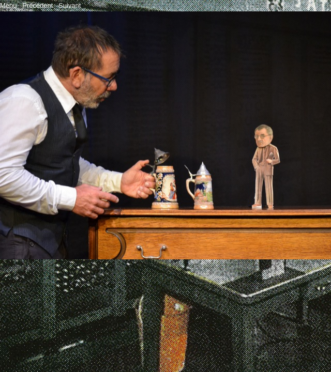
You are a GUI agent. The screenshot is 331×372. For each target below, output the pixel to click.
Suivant (69, 5)
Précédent (37, 5)
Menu (8, 5)
